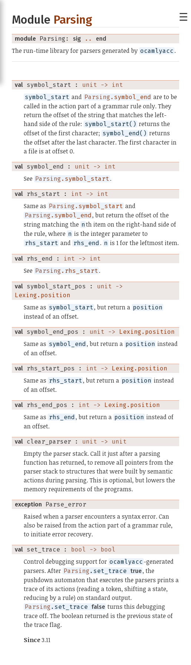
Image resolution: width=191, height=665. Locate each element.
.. (88, 38)
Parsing (72, 20)
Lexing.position (42, 295)
